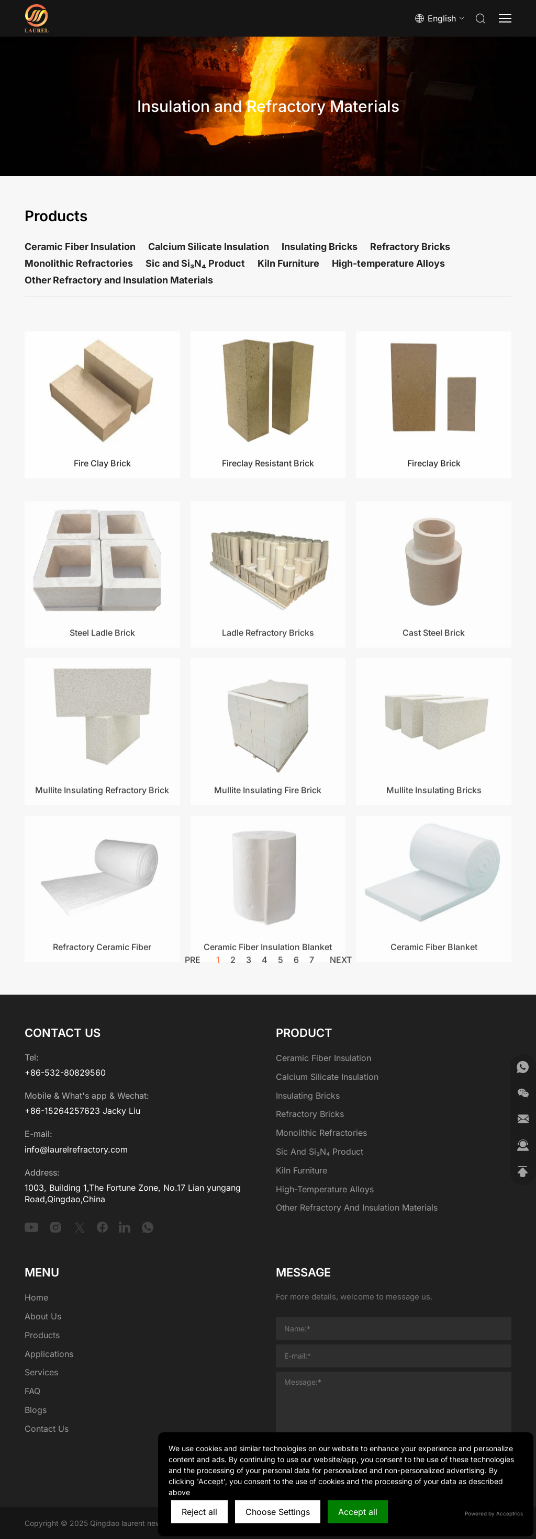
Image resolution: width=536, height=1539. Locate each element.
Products (42, 1335)
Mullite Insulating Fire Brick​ (267, 867)
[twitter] (79, 1227)
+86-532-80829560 (65, 1072)
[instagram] (55, 1227)
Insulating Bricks (320, 246)
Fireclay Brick (434, 525)
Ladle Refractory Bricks (268, 710)
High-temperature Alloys (388, 263)
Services (41, 1372)
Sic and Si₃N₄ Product (195, 263)
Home (36, 1297)
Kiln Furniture (288, 263)
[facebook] (102, 1227)
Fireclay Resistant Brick (268, 525)
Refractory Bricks (410, 246)
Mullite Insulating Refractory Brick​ (102, 867)
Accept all (357, 1512)
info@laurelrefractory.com (76, 1149)
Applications (49, 1354)
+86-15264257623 (62, 1110)
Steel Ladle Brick (102, 710)
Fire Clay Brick (102, 525)
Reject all (199, 1512)
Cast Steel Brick (434, 710)
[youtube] (31, 1227)
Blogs (36, 1410)
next (341, 966)
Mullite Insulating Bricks (434, 867)
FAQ (32, 1391)
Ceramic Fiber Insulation (80, 246)
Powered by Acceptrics (494, 1513)
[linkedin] (124, 1227)
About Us (43, 1316)
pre (192, 966)
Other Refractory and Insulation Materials (119, 280)
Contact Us (47, 1428)
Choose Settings (277, 1512)
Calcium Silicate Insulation (208, 246)
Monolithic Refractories (79, 263)
